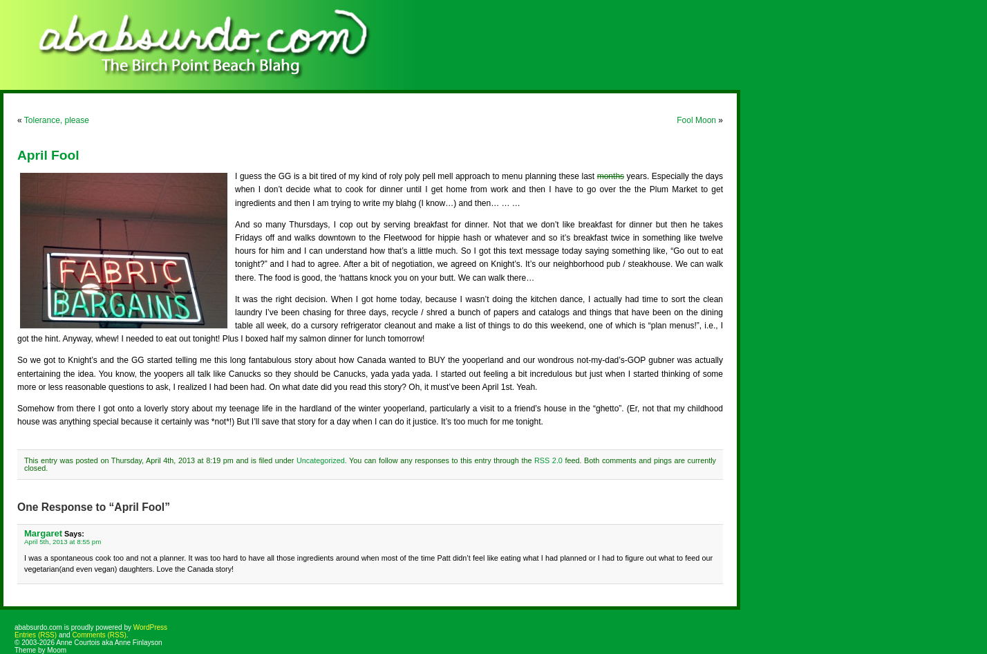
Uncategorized (321, 460)
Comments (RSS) (99, 635)
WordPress (150, 627)
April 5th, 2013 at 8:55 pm (62, 541)
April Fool (48, 155)
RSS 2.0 (548, 460)
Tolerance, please (56, 120)
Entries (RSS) (36, 635)
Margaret (43, 533)
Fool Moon (696, 120)
